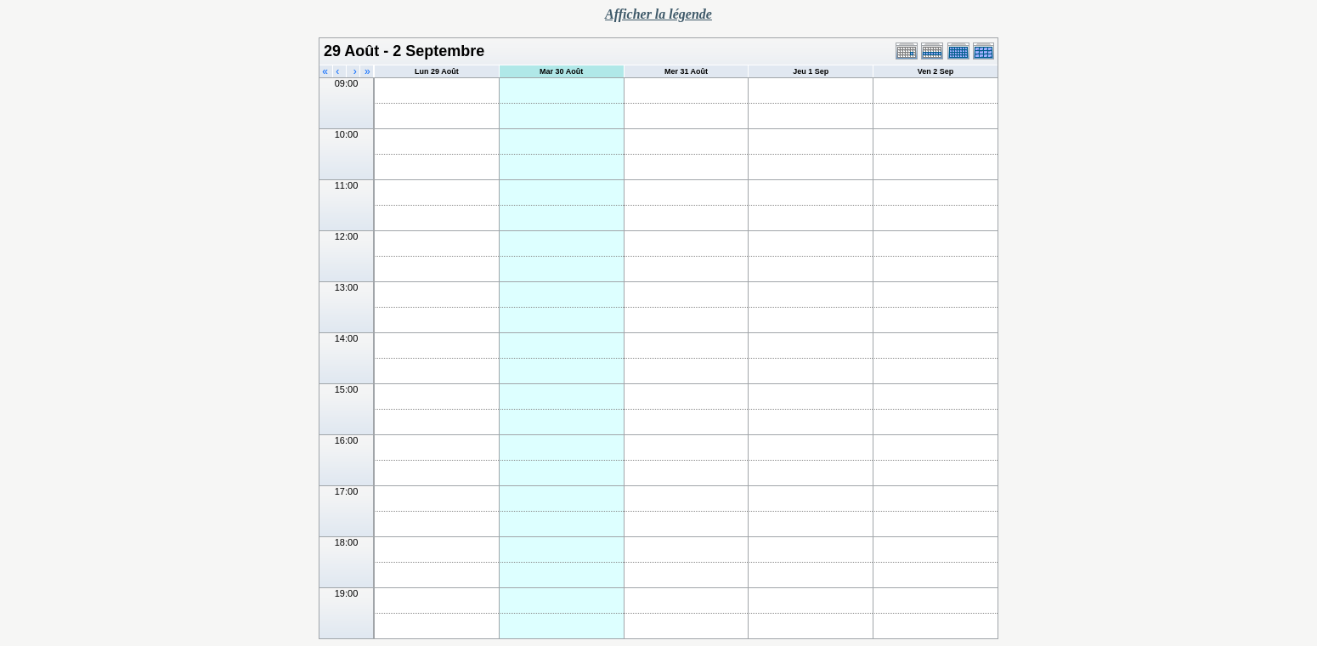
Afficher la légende (658, 14)
